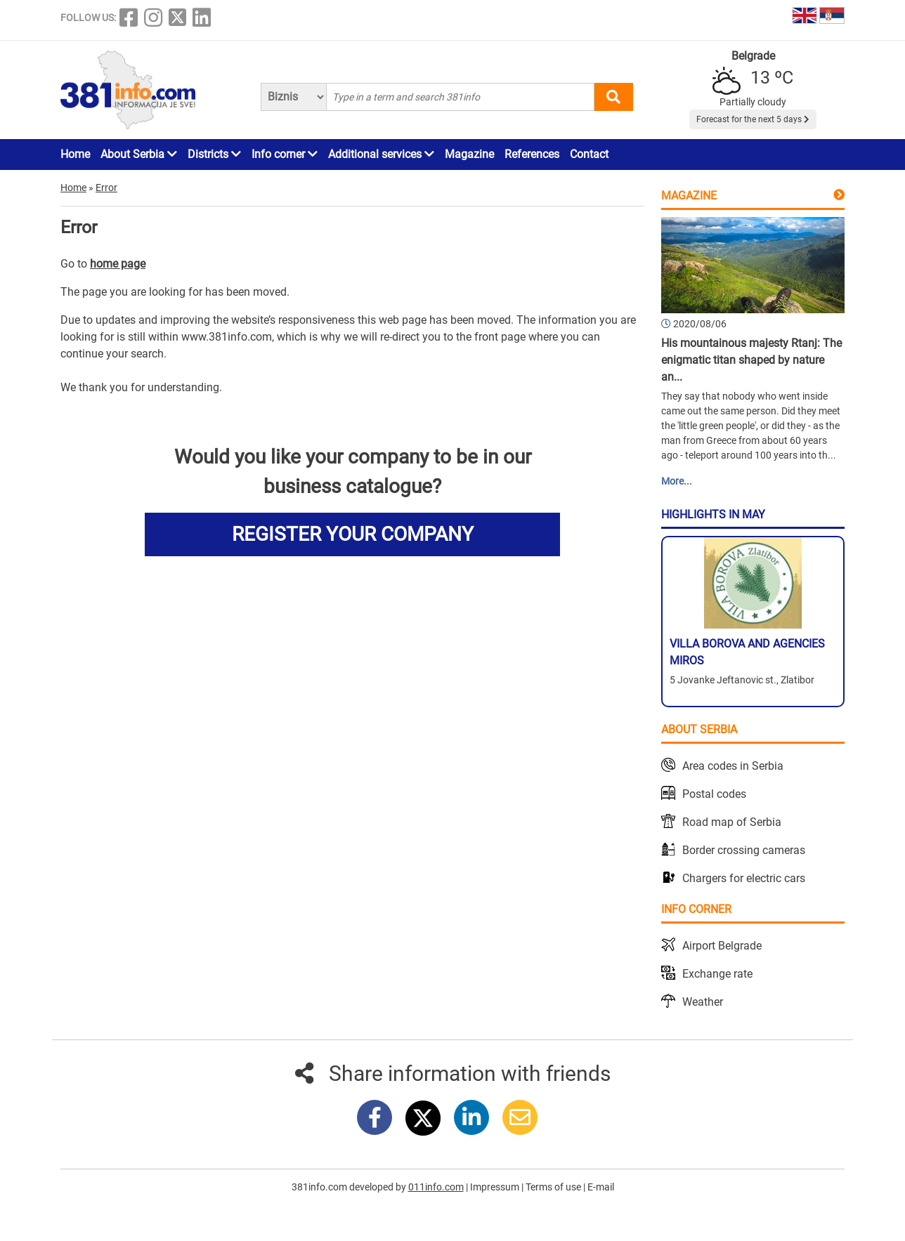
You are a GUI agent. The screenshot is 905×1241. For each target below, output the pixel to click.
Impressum (495, 1187)
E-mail (600, 1187)
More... (676, 481)
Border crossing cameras (743, 850)
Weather (702, 1002)
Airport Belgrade (722, 945)
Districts (214, 154)
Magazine (469, 154)
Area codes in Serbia (732, 766)
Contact (589, 154)
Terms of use (554, 1187)
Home (75, 154)
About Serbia (138, 154)
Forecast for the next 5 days (752, 119)
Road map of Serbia (731, 822)
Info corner (285, 154)
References (531, 154)
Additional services (381, 154)
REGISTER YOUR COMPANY (353, 534)
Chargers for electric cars (743, 878)
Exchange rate (717, 973)
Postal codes (714, 794)
